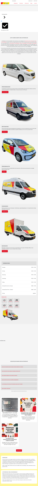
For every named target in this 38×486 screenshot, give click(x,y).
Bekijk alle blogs (19, 450)
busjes (21, 43)
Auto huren (4, 171)
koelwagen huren (5, 211)
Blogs (31, 3)
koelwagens (35, 43)
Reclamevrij (27, 3)
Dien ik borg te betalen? (6, 388)
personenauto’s (12, 43)
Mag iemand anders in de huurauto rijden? (9, 375)
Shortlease (21, 3)
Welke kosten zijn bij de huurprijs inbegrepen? (10, 379)
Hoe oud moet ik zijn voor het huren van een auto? (11, 371)
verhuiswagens (29, 43)
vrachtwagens (24, 43)
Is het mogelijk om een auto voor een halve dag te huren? (12, 384)
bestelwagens (17, 43)
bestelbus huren (5, 131)
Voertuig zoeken (4, 17)
